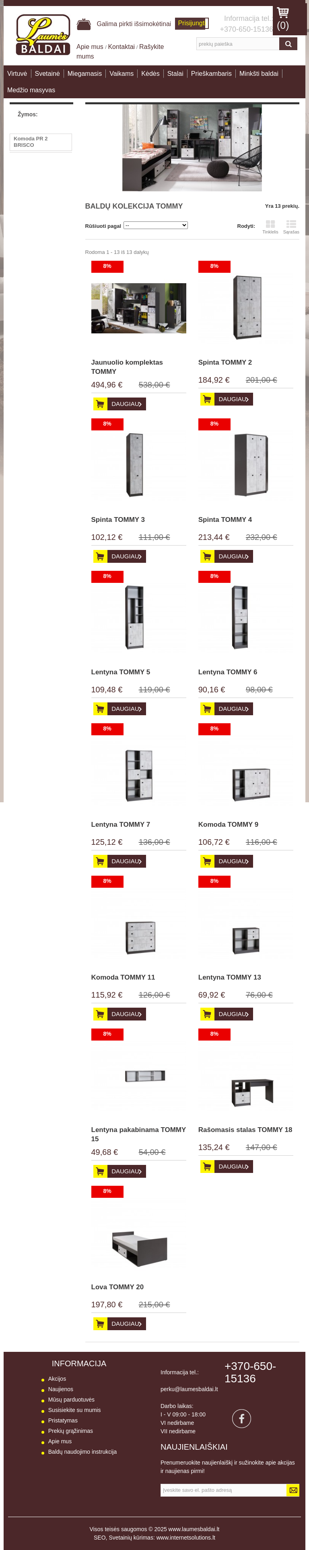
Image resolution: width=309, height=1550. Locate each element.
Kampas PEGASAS (37, 230)
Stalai (175, 73)
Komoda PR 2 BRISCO (31, 142)
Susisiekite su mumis (74, 1410)
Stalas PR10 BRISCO (40, 218)
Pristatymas (63, 1420)
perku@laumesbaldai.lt (189, 1389)
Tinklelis (270, 227)
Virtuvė (17, 73)
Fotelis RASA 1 (32, 206)
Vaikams (121, 73)
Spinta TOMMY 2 (225, 362)
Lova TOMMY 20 (117, 1287)
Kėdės (150, 73)
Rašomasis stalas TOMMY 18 (245, 1130)
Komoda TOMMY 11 (123, 977)
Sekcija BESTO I (34, 266)
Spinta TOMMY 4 (225, 519)
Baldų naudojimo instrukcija (82, 1452)
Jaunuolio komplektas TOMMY (127, 367)
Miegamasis (85, 73)
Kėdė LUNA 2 (30, 175)
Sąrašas (291, 227)
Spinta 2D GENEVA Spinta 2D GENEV (37, 160)
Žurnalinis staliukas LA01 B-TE (38, 191)
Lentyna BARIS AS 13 (40, 254)
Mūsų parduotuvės (71, 1399)
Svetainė (47, 73)
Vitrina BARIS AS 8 (37, 242)
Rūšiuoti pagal (103, 226)
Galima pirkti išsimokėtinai (123, 23)
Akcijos (57, 1379)
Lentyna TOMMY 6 (228, 672)
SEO (100, 1537)
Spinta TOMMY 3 (118, 519)
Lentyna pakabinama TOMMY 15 (138, 1134)
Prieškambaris (211, 73)
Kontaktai (121, 46)
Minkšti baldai (258, 73)
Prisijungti (192, 23)
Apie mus (90, 46)
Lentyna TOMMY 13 (229, 977)
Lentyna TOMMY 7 (120, 824)
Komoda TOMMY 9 (228, 824)
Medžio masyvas (31, 90)
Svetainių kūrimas (131, 1537)
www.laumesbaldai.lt (194, 1529)
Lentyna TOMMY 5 (120, 672)
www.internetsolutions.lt (186, 1537)
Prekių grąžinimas (70, 1431)
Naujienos (60, 1389)
